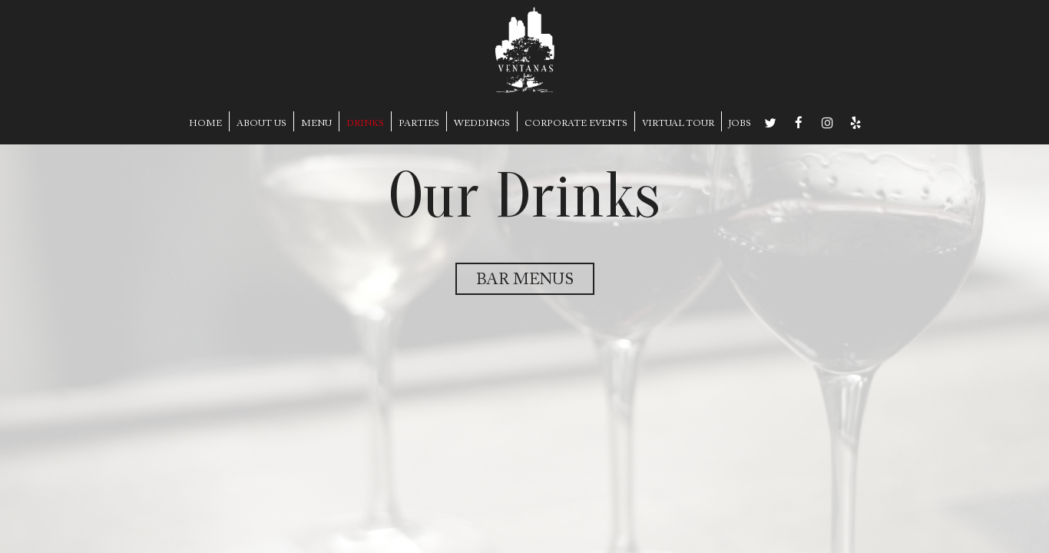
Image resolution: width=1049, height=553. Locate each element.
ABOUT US (261, 123)
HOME (205, 123)
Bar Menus (525, 281)
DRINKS (365, 123)
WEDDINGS (482, 123)
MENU (316, 123)
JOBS (740, 123)
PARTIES (419, 123)
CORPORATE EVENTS (575, 123)
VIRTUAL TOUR (678, 123)
